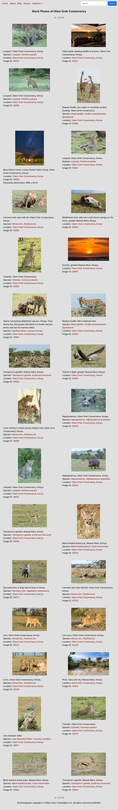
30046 (75, 485)
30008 (16, 441)
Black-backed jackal (80, 546)
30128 (75, 645)
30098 (16, 230)
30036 (16, 105)
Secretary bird (18, 591)
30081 (75, 168)
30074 (16, 597)
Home (5, 3)
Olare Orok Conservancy (24, 58)
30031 (16, 497)
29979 (75, 734)
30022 (75, 686)
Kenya (40, 58)
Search (27, 3)
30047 (75, 61)
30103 (75, 600)
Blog (19, 3)
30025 (75, 426)
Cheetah (16, 280)
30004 (16, 381)
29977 (16, 745)
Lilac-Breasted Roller (22, 739)
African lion (17, 224)
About (13, 3)
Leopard (16, 54)
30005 (75, 378)
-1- (55, 17)
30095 (16, 179)
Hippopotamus (78, 419)
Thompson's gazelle (21, 375)
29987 (75, 271)
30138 (16, 689)
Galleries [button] (36, 3)
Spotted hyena (19, 331)
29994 (75, 790)
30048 (16, 541)
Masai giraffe (77, 114)
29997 (16, 337)
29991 (16, 790)
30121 (16, 645)
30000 (75, 334)
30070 (75, 553)
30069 (75, 123)
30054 (75, 227)
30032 (16, 61)
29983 (16, 286)
